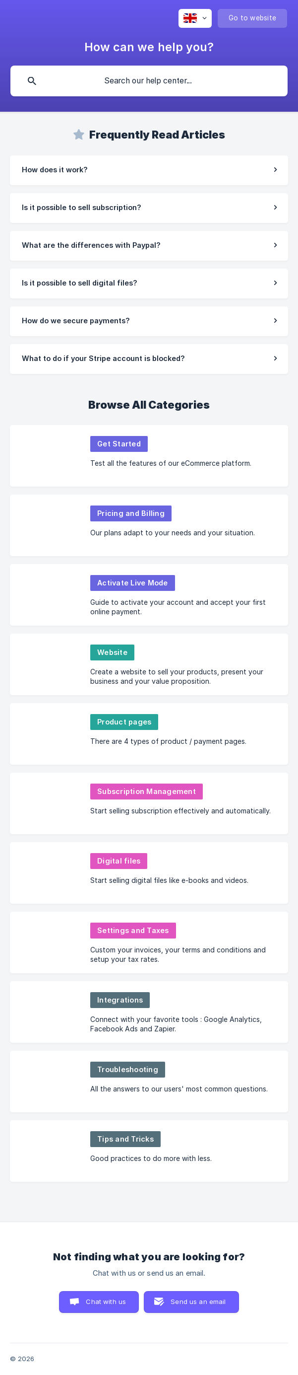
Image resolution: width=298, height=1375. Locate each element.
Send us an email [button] (198, 1301)
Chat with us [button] (106, 1301)
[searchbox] (149, 81)
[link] (149, 170)
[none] (195, 18)
